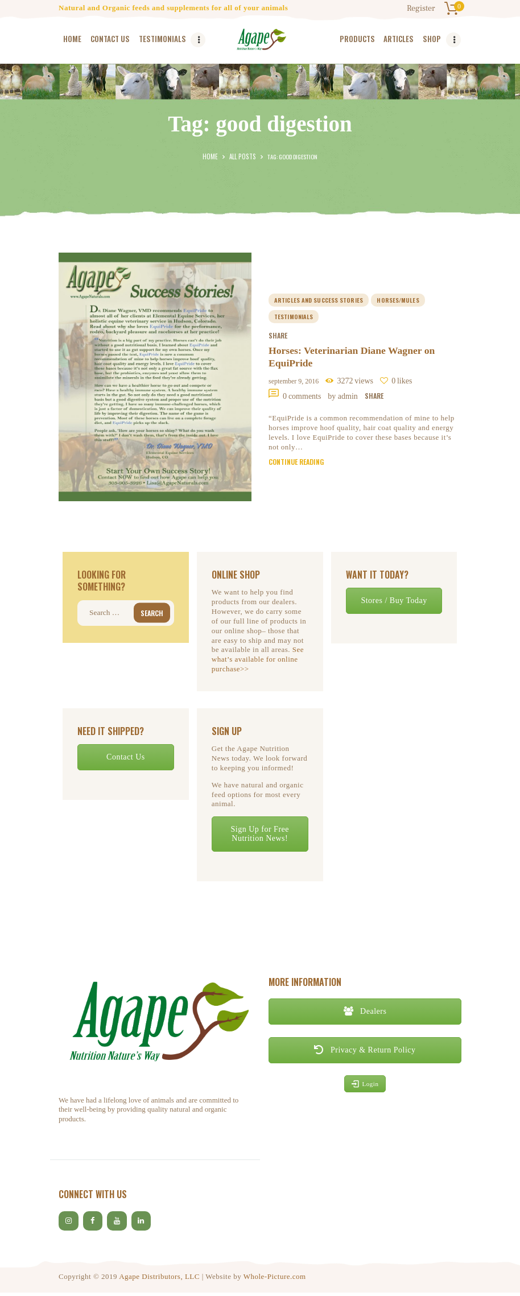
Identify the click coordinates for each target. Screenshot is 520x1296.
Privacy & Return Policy (364, 1050)
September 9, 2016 (294, 381)
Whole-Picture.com (275, 1279)
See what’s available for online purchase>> (258, 659)
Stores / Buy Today (394, 600)
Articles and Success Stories (319, 298)
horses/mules (398, 298)
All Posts (241, 156)
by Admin (344, 397)
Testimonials (293, 315)
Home (212, 156)
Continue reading (296, 463)
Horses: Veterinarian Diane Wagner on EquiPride (353, 357)
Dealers (365, 1011)
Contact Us (125, 757)
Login (365, 1083)
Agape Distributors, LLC (159, 1279)
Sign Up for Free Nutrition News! (259, 834)
